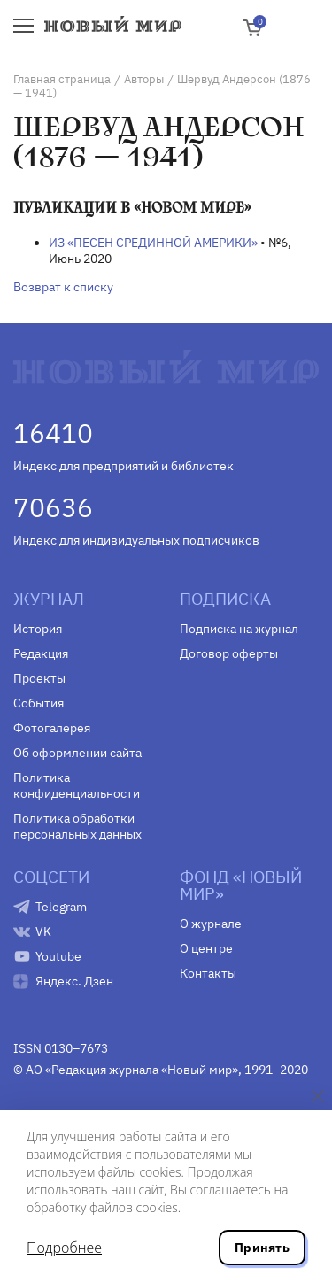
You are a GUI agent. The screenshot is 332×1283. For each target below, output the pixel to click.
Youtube (58, 956)
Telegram (61, 907)
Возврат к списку (63, 287)
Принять (262, 1248)
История (37, 629)
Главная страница (62, 79)
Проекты (39, 678)
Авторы (144, 79)
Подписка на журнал (239, 629)
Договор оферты (229, 653)
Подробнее (64, 1247)
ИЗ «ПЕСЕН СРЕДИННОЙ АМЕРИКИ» (153, 243)
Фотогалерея (51, 728)
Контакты (208, 973)
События (38, 703)
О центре (206, 948)
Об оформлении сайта (77, 753)
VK (43, 931)
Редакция (40, 653)
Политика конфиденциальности (76, 785)
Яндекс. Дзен (74, 981)
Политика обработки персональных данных (77, 826)
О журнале (211, 923)
